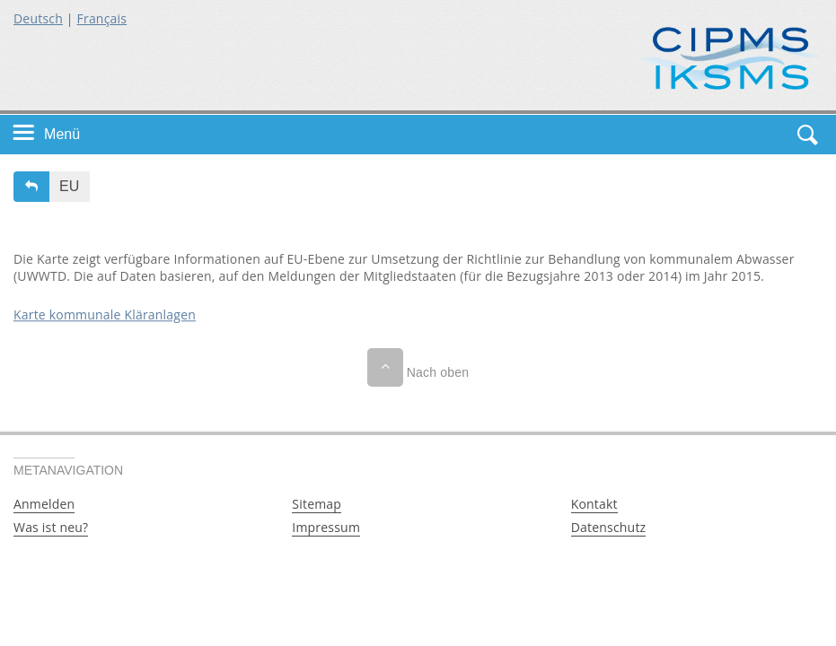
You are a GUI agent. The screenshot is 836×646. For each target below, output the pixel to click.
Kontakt (594, 503)
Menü (62, 134)
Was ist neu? (50, 527)
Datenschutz (609, 527)
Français (102, 18)
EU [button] (69, 186)
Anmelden (44, 503)
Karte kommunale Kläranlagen (104, 314)
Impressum (326, 527)
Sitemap (316, 503)
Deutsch (38, 18)
